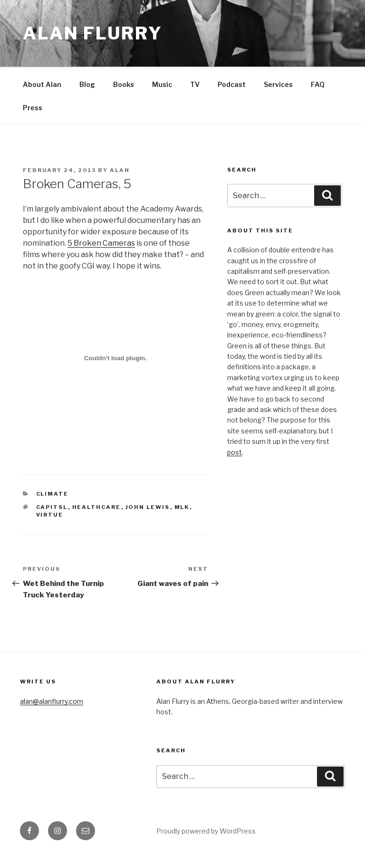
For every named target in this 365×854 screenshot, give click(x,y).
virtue (50, 514)
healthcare (96, 507)
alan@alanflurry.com (51, 701)
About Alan (42, 84)
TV (195, 84)
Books (123, 84)
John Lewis (147, 507)
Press (32, 108)
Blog (87, 84)
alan (120, 170)
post (234, 452)
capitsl (52, 507)
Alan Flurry (93, 33)
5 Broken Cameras (101, 243)
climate (52, 493)
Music (162, 84)
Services (278, 84)
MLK (182, 507)
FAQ (318, 84)
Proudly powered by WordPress (206, 831)
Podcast (232, 84)
